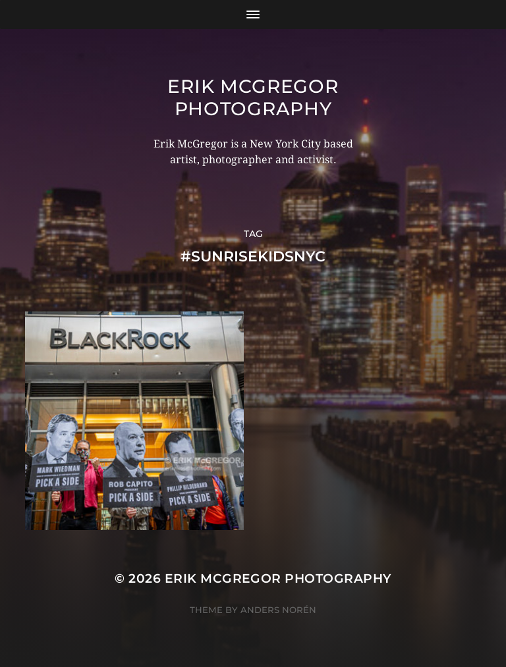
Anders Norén (278, 609)
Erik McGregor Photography (252, 97)
